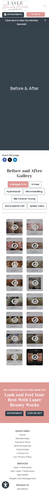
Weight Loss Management (22, 478)
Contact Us (22, 453)
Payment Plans (22, 442)
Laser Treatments (22, 467)
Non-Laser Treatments (22, 471)
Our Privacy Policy (22, 456)
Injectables (22, 474)
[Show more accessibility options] (5, 485)
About (22, 434)
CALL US (36, 14)
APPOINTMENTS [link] (13, 14)
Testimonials (22, 449)
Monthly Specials (22, 445)
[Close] (45, 20)
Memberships (23, 438)
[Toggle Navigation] (45, 6)
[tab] (18, 184)
